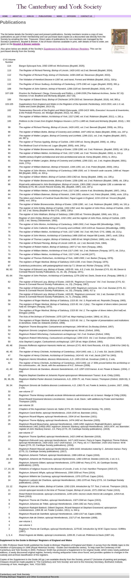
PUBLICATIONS (45, 16)
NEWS (59, 16)
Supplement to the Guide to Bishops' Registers (66, 49)
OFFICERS (71, 16)
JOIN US (30, 16)
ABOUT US (17, 16)
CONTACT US (86, 16)
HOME (5, 16)
